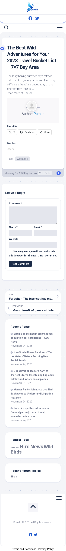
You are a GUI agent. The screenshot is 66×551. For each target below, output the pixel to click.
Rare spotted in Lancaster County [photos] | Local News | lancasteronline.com (30, 412)
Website (13, 239)
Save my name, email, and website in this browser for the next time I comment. (33, 253)
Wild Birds (22, 158)
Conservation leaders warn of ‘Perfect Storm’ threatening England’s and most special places (33, 375)
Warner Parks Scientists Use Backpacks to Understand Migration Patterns (32, 393)
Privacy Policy (46, 549)
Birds (14, 476)
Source (28, 93)
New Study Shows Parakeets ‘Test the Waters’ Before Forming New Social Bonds (32, 356)
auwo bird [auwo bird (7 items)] (15, 448)
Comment (15, 203)
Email (38, 227)
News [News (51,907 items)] (36, 447)
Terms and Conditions (24, 549)
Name (13, 227)
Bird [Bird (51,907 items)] (25, 447)
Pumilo (39, 114)
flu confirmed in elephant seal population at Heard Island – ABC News (32, 337)
